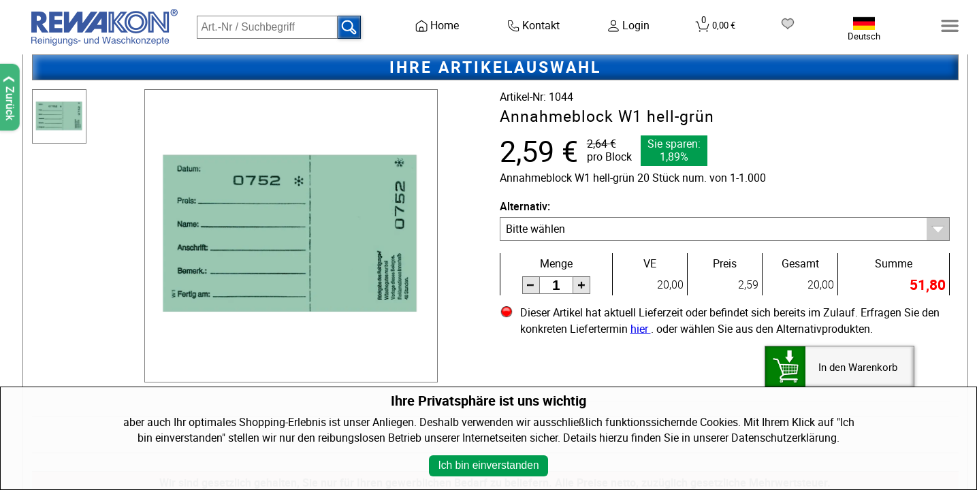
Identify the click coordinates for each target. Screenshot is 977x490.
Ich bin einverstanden (488, 465)
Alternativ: (525, 206)
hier (640, 329)
